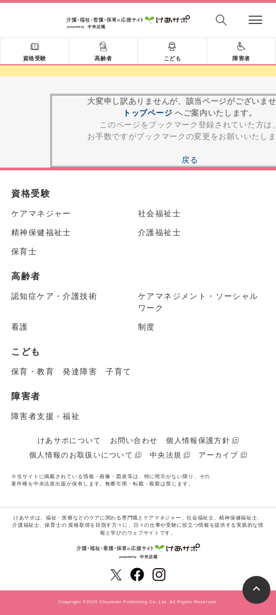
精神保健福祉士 (41, 232)
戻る (190, 159)
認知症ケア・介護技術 (54, 296)
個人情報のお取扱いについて (81, 455)
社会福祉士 (159, 213)
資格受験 (34, 58)
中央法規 (166, 455)
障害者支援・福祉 (45, 416)
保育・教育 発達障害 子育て (71, 371)
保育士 (24, 251)
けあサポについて (69, 440)
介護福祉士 (159, 232)
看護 (19, 326)
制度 (146, 326)
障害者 (241, 58)
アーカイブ (218, 455)
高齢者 (103, 58)
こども (173, 58)
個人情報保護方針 (198, 440)
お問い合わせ (134, 440)
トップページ (147, 112)
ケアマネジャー (41, 213)
